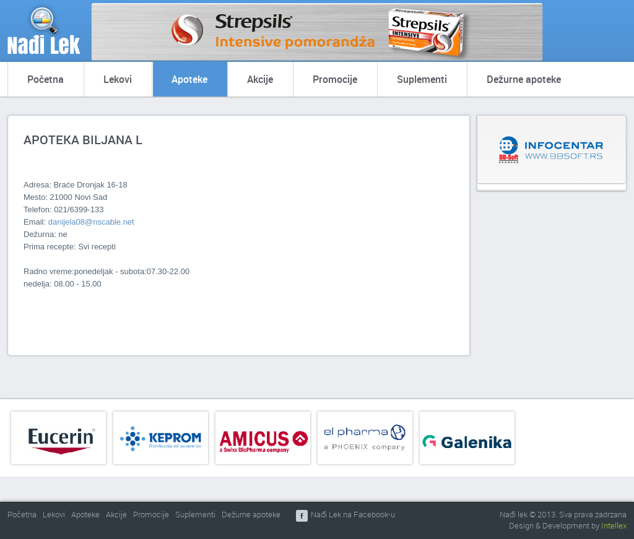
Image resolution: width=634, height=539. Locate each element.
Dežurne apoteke (524, 79)
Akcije (260, 79)
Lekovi (117, 79)
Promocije (335, 79)
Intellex (614, 525)
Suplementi (422, 79)
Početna (45, 79)
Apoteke (189, 79)
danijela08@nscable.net (91, 221)
